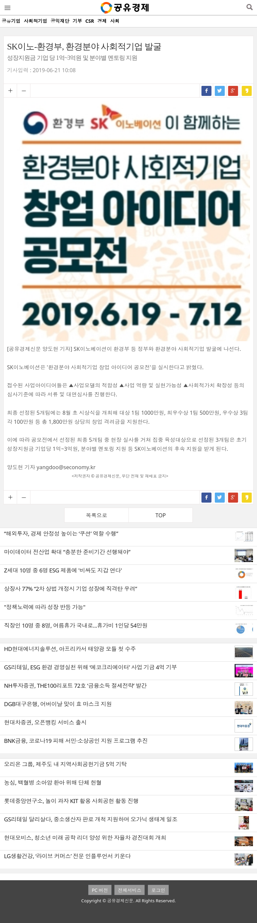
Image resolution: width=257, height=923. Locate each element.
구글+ (233, 90)
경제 (102, 21)
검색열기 (249, 7)
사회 (114, 21)
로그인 (158, 890)
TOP (161, 515)
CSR (89, 21)
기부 (77, 21)
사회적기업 (35, 21)
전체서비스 (129, 890)
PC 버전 (100, 890)
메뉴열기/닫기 (7, 8)
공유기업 (11, 21)
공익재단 (60, 21)
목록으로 (96, 515)
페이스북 (206, 90)
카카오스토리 (246, 90)
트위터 (220, 90)
